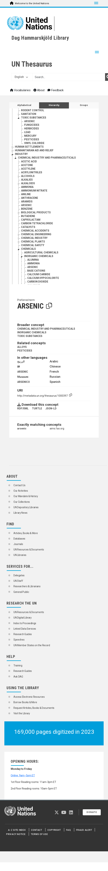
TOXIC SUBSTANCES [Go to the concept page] (33, 117)
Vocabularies (20, 90)
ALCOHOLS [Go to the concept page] (28, 176)
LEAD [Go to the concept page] (27, 132)
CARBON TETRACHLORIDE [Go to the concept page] (37, 223)
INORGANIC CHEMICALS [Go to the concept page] (38, 256)
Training (17, 665)
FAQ (68, 830)
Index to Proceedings (24, 623)
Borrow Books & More (25, 702)
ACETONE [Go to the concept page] (27, 165)
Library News (20, 512)
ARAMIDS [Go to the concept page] (27, 201)
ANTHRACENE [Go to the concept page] (29, 197)
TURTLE (37, 408)
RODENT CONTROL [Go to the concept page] (32, 110)
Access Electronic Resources (29, 696)
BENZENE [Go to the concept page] (27, 208)
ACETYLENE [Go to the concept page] (28, 168)
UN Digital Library (22, 617)
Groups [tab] (84, 105)
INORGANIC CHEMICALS (31, 332)
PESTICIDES (24, 350)
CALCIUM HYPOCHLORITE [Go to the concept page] (43, 277)
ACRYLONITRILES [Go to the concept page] (31, 172)
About (39, 90)
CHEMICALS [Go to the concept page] (28, 248)
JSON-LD (51, 408)
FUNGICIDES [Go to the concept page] (31, 124)
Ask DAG (18, 676)
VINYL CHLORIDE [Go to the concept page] (34, 143)
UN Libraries (19, 555)
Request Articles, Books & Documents (33, 707)
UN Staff (18, 580)
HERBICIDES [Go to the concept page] (31, 128)
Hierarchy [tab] (54, 105)
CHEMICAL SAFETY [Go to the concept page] (32, 245)
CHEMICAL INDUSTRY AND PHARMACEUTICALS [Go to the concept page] (47, 157)
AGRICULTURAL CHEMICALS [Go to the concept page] (41, 252)
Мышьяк (22, 376)
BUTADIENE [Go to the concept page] (28, 216)
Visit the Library (21, 713)
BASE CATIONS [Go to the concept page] (36, 270)
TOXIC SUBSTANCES (29, 336)
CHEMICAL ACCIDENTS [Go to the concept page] (35, 230)
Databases (19, 538)
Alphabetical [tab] (24, 105)
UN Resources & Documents (28, 549)
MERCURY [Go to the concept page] (30, 135)
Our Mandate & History (25, 496)
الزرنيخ (21, 361)
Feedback (55, 90)
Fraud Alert (84, 830)
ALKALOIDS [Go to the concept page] (28, 183)
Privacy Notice (16, 834)
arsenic (21, 428)
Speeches (18, 639)
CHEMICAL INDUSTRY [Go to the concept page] (34, 237)
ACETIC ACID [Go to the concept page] (29, 161)
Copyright (54, 830)
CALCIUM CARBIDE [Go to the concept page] (38, 274)
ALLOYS (22, 346)
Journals (18, 544)
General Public (21, 591)
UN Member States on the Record (31, 645)
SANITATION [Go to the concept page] (28, 113)
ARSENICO (23, 381)
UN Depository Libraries (26, 507)
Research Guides (22, 634)
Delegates (19, 575)
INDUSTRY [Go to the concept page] (21, 154)
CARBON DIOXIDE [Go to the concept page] (37, 281)
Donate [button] (92, 812)
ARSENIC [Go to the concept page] (29, 121)
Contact (36, 830)
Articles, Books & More (25, 533)
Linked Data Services (24, 628)
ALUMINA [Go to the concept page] (33, 259)
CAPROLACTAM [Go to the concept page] (30, 219)
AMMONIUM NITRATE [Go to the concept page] (34, 190)
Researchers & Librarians (27, 586)
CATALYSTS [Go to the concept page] (28, 227)
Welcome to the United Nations (32, 3)
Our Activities (20, 490)
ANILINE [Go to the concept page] (26, 194)
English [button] (21, 77)
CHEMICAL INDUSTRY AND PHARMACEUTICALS (46, 328)
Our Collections (21, 501)
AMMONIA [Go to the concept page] (27, 186)
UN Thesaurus (31, 64)
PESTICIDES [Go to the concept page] (31, 139)
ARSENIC (22, 371)
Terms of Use (39, 834)
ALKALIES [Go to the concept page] (27, 179)
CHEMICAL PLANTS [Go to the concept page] (33, 241)
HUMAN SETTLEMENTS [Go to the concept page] (29, 146)
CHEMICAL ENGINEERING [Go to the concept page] (36, 234)
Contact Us (19, 485)
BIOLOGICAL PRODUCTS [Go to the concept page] (36, 212)
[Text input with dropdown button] (68, 77)
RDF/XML (23, 408)
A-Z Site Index (17, 830)
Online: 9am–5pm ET (23, 775)
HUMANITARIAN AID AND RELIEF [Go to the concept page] (34, 150)
